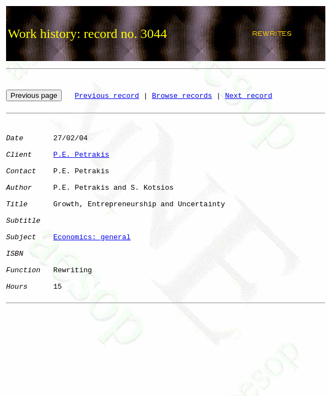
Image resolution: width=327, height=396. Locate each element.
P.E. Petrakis (81, 155)
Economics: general (91, 237)
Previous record (107, 96)
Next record (248, 96)
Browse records (182, 96)
